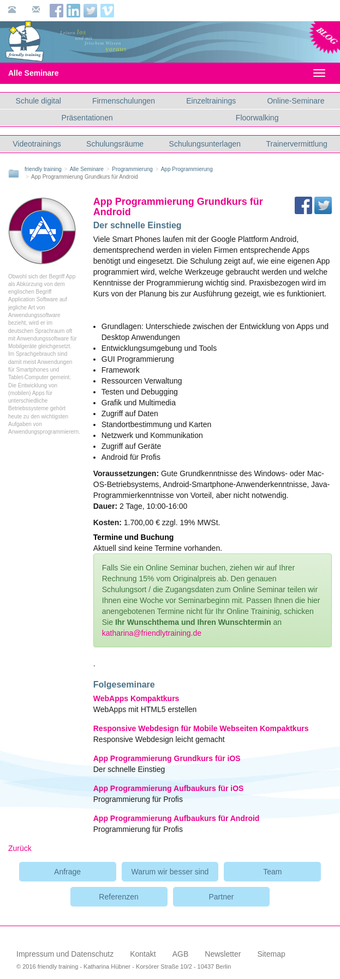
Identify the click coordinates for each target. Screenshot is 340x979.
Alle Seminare (42, 73)
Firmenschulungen (123, 100)
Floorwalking (257, 117)
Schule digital (38, 100)
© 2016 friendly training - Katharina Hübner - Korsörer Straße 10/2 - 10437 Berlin (123, 966)
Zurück (20, 848)
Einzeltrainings (211, 100)
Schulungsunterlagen (205, 143)
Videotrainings (37, 143)
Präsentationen (87, 117)
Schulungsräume (115, 143)
